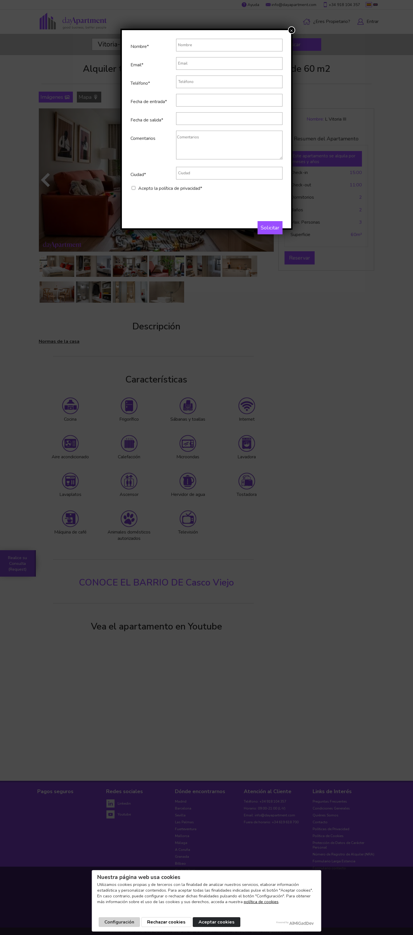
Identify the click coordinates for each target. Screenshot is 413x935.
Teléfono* (140, 83)
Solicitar (270, 227)
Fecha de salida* (146, 120)
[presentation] (174, 203)
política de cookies (261, 902)
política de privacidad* (180, 188)
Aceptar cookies (216, 922)
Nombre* (139, 46)
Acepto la (170, 188)
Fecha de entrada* (148, 101)
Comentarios (142, 138)
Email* (136, 65)
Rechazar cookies (166, 922)
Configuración (119, 922)
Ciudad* (138, 174)
